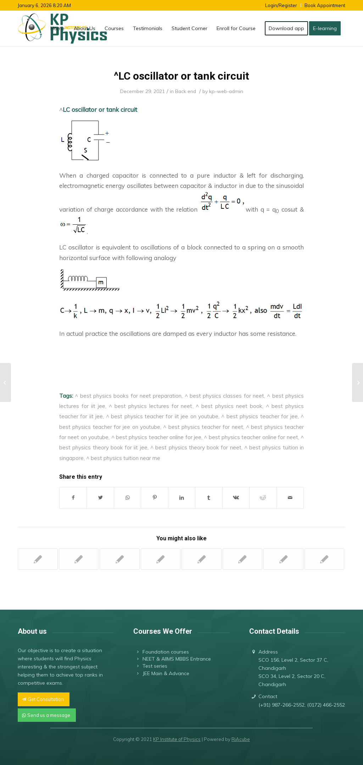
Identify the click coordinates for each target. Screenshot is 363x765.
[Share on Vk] (236, 497)
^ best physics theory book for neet (195, 447)
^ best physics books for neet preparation (128, 395)
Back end (185, 91)
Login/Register (281, 5)
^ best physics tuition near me (123, 457)
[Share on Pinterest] (154, 497)
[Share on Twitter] (100, 497)
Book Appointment (325, 5)
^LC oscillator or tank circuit (181, 76)
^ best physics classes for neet (224, 395)
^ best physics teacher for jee (259, 416)
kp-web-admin (226, 91)
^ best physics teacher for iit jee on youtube (162, 416)
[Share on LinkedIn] (181, 497)
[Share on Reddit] (263, 497)
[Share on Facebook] (73, 497)
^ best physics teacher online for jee (156, 437)
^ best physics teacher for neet (203, 426)
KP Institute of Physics (177, 739)
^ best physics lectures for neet (150, 405)
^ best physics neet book (229, 405)
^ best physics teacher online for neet (251, 437)
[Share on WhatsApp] (127, 497)
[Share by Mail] (290, 497)
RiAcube (240, 739)
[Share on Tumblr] (208, 497)
